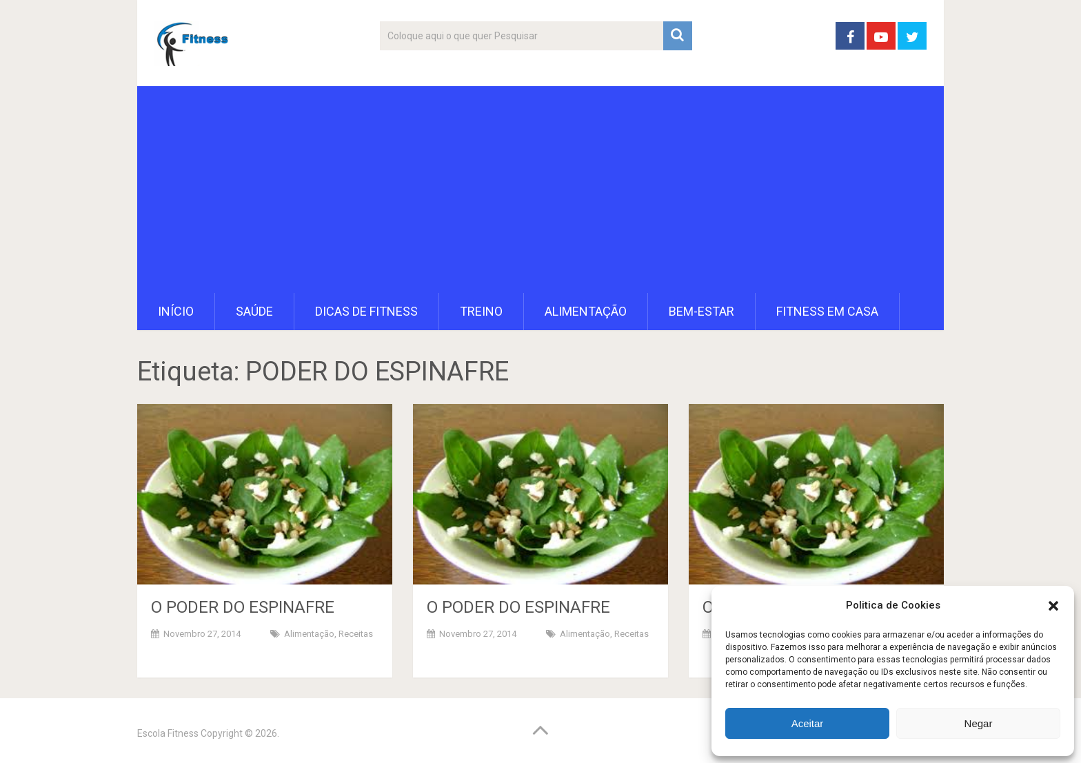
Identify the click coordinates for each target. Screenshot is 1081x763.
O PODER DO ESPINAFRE (242, 607)
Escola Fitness (168, 733)
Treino (481, 311)
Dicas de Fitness (366, 311)
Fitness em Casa (827, 311)
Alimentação (586, 311)
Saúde (254, 311)
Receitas (356, 634)
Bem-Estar (701, 311)
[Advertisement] (540, 189)
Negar (978, 723)
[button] (1053, 606)
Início (176, 311)
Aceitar (807, 723)
